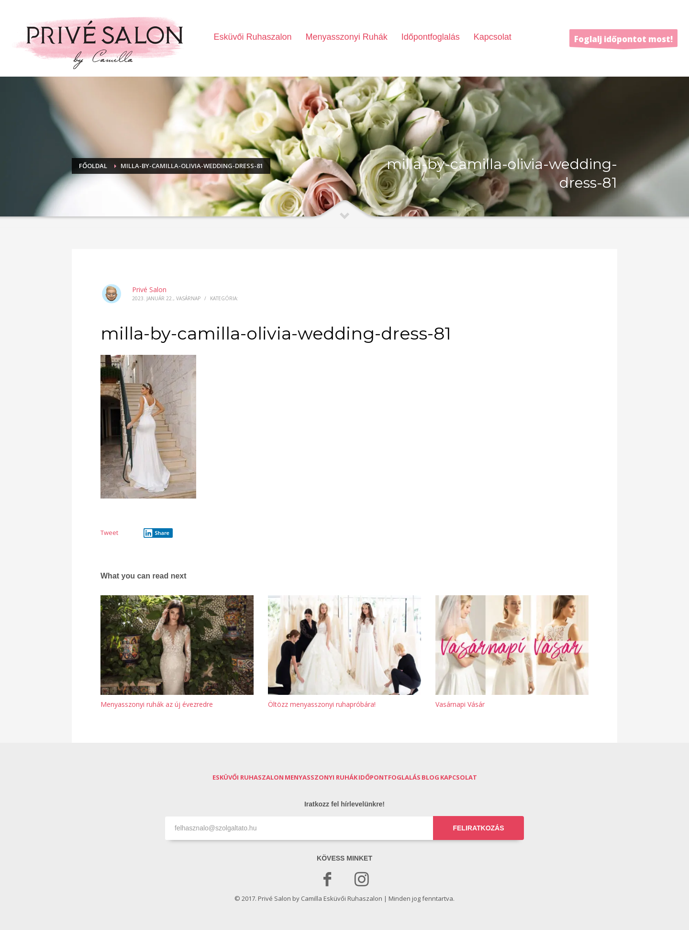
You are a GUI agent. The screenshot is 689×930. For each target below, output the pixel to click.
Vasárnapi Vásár (460, 704)
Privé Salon (149, 289)
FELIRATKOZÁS (478, 828)
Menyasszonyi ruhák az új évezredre (156, 704)
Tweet (109, 532)
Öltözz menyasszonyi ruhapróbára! (322, 704)
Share (156, 533)
